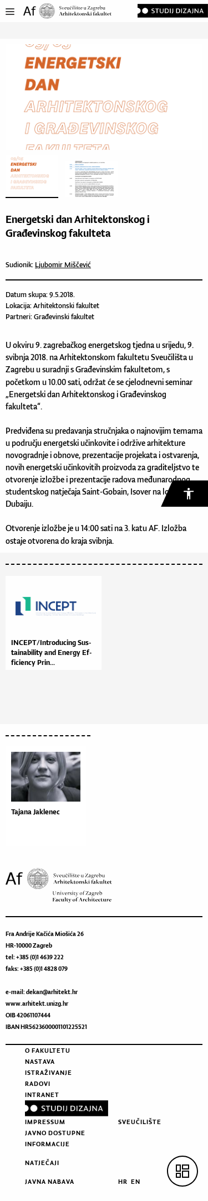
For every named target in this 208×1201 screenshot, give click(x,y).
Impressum (45, 1122)
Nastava (40, 1061)
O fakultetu (47, 1050)
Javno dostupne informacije (55, 1138)
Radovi (37, 1084)
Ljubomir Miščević (63, 264)
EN (135, 1182)
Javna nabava (49, 1182)
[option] (49, 798)
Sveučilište (139, 1122)
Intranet (42, 1095)
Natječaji (42, 1163)
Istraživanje (48, 1073)
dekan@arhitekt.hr (52, 992)
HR (123, 1182)
